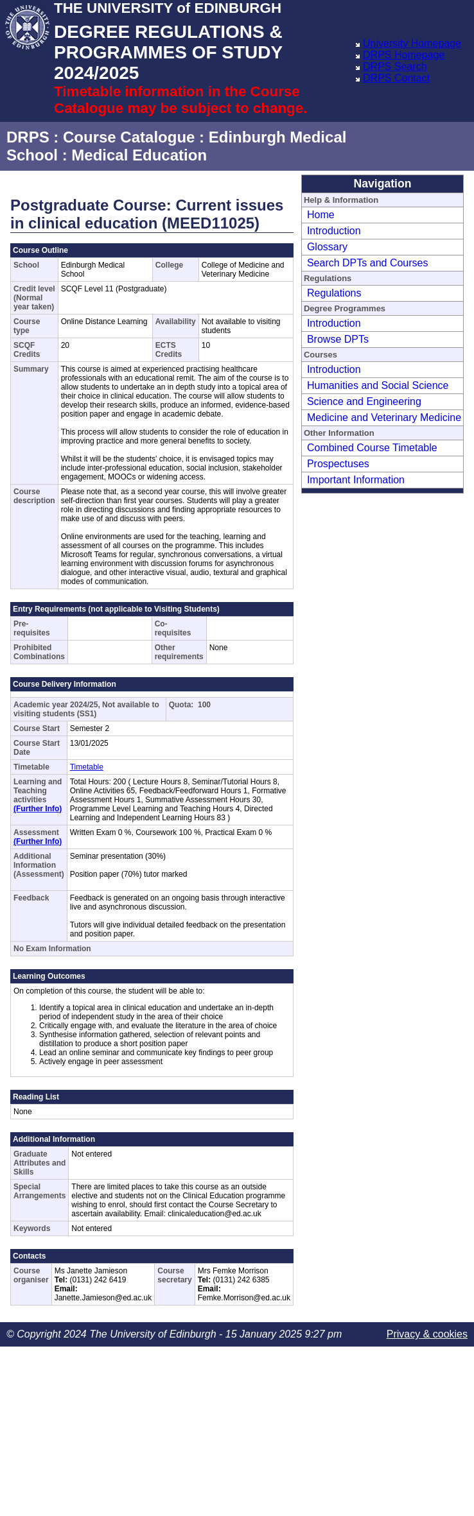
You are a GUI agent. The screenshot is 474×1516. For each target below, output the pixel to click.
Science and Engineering (364, 401)
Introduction (334, 230)
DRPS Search (395, 66)
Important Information (356, 479)
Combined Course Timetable (372, 447)
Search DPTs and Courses (367, 262)
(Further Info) (37, 808)
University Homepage (412, 43)
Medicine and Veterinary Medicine (384, 417)
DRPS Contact (396, 78)
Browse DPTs (338, 339)
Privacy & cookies (427, 1334)
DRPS (27, 137)
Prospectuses (338, 463)
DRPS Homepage (403, 54)
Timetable (86, 766)
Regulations (334, 293)
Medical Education (139, 155)
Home (321, 214)
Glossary (327, 246)
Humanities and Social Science (378, 385)
